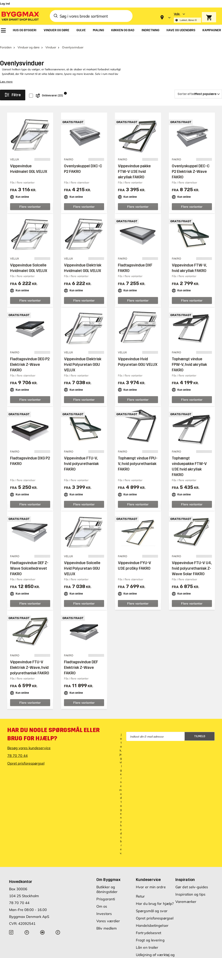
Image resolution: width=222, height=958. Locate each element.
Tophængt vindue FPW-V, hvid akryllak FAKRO (189, 358)
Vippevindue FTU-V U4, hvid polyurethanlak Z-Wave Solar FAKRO (192, 562)
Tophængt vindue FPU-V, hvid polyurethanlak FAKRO (137, 457)
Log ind (5, 3)
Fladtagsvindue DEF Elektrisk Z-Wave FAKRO (81, 661)
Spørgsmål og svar (151, 904)
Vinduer (50, 41)
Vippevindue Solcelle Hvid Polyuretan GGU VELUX (82, 562)
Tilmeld (199, 730)
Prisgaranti (105, 893)
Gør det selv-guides (191, 881)
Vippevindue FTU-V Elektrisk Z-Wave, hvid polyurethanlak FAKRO (29, 661)
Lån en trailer (147, 941)
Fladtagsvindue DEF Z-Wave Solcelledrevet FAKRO (29, 562)
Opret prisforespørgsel (25, 757)
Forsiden (6, 41)
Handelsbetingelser (152, 919)
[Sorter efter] (198, 88)
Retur (140, 890)
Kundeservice (148, 873)
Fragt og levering (150, 934)
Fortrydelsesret (148, 926)
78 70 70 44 (17, 749)
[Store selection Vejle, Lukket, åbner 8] (187, 17)
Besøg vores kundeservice (29, 742)
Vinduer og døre (29, 41)
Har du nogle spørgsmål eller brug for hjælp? (53, 728)
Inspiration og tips (190, 888)
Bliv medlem (106, 922)
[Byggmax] (20, 16)
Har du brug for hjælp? (155, 897)
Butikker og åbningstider (107, 883)
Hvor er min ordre (151, 881)
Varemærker (185, 895)
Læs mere (6, 75)
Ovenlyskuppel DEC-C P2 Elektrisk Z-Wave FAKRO (191, 165)
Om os (101, 900)
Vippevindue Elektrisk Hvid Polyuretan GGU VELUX (82, 358)
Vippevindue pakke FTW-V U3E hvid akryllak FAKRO (134, 165)
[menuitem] (3, 30)
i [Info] (65, 87)
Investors (104, 907)
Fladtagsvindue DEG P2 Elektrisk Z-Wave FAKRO (30, 358)
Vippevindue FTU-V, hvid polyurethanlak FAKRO (81, 457)
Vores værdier (108, 915)
